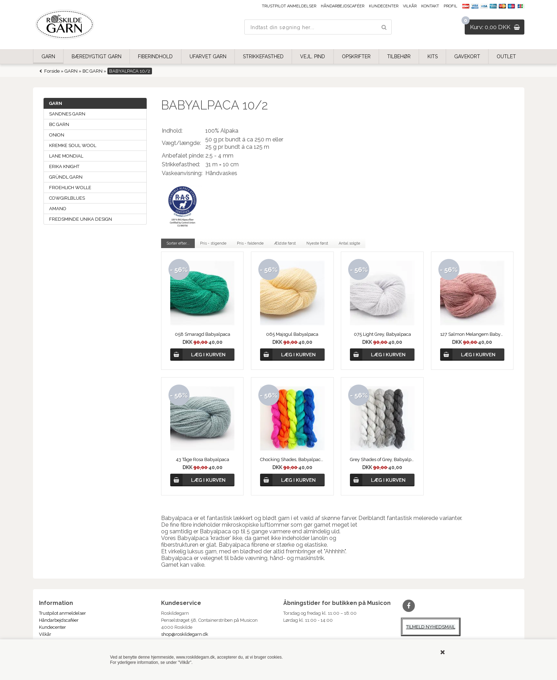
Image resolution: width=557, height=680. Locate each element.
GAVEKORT (467, 56)
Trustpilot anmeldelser (289, 6)
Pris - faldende (250, 243)
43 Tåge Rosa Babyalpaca (202, 459)
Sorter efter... (178, 243)
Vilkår (410, 6)
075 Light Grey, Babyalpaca (382, 334)
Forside (52, 71)
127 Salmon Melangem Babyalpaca (472, 334)
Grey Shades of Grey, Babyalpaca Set (382, 459)
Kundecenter (383, 6)
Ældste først (285, 243)
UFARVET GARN (208, 56)
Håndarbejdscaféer (342, 6)
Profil (450, 6)
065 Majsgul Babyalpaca (292, 334)
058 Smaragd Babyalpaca (202, 334)
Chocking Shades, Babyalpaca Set (292, 459)
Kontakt (430, 6)
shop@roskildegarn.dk (184, 634)
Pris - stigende (213, 243)
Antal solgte (349, 243)
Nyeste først (317, 243)
